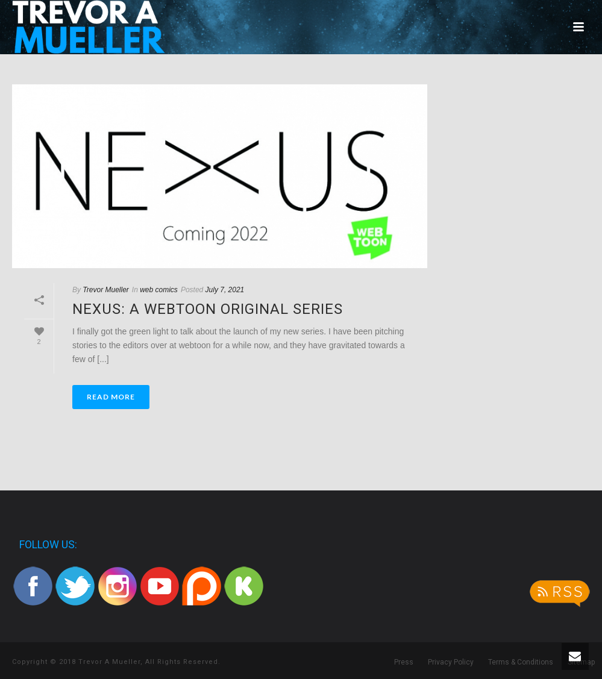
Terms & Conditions (520, 662)
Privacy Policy (451, 662)
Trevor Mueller (105, 290)
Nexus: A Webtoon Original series (207, 309)
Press (403, 662)
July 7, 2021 (225, 290)
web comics (159, 290)
